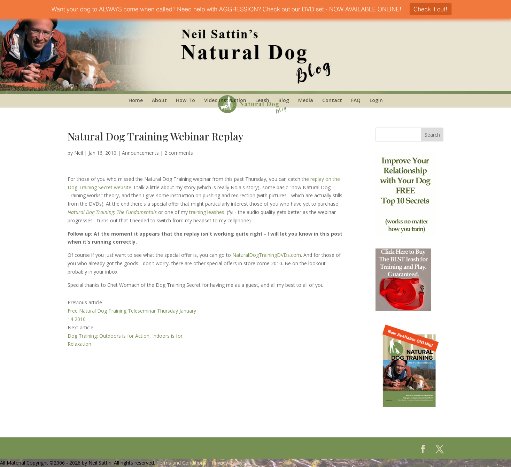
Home (136, 100)
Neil (78, 153)
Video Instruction (225, 100)
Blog (283, 100)
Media (305, 100)
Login (376, 100)
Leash (262, 100)
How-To (185, 100)
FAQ (356, 100)
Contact (332, 100)
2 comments (178, 153)
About (159, 100)
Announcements (140, 153)
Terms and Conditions (181, 462)
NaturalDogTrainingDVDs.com (266, 255)
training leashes (206, 212)
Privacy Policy (227, 462)
